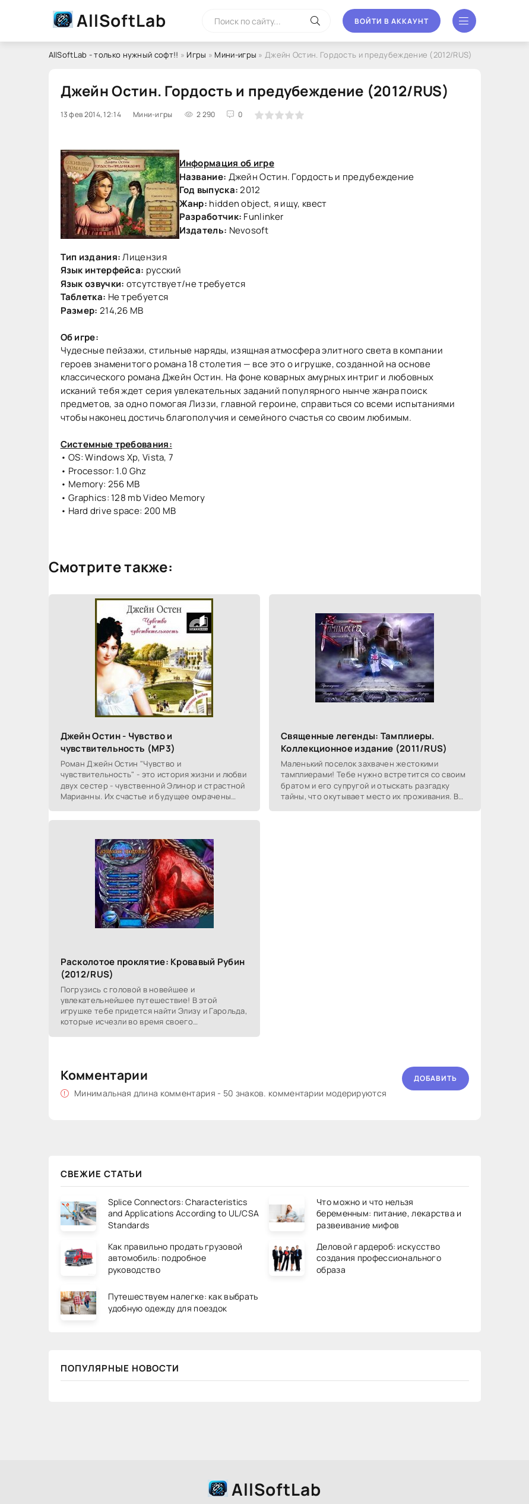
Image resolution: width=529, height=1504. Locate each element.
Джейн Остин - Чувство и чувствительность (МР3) (118, 742)
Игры (196, 54)
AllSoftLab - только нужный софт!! (114, 54)
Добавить (435, 1078)
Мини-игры (235, 54)
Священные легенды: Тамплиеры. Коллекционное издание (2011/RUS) (364, 742)
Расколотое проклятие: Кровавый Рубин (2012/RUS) (153, 968)
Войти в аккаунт (391, 21)
